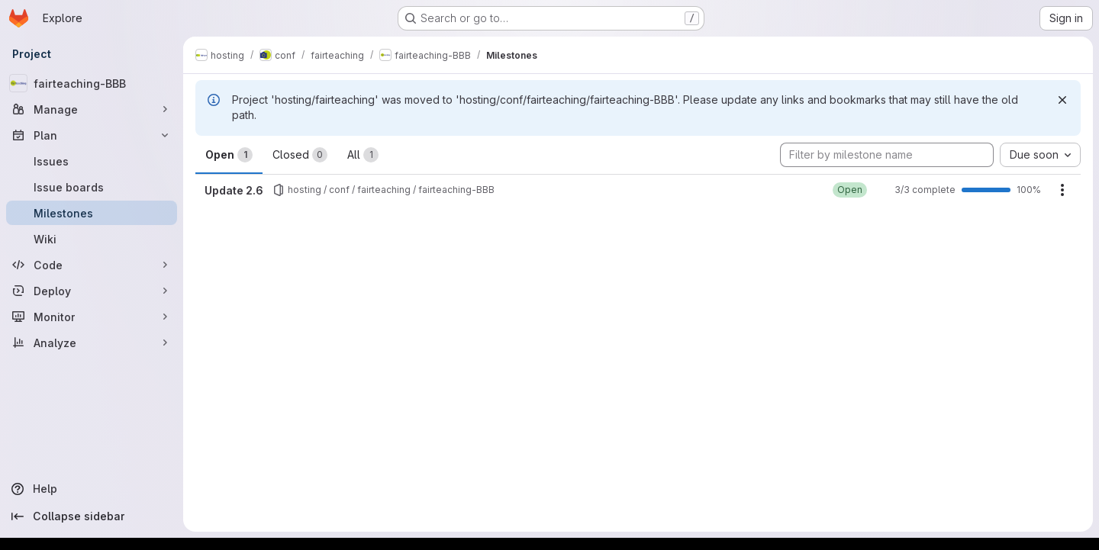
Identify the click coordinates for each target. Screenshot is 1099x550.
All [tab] (363, 154)
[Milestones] (91, 213)
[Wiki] (91, 239)
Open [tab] (229, 154)
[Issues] (91, 161)
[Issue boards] (91, 187)
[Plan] (91, 135)
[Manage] (91, 109)
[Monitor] (91, 316)
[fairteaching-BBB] (91, 83)
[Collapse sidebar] (91, 516)
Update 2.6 (234, 190)
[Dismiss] (1062, 100)
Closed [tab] (299, 154)
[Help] (91, 489)
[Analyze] (91, 342)
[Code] (91, 264)
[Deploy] (91, 290)
